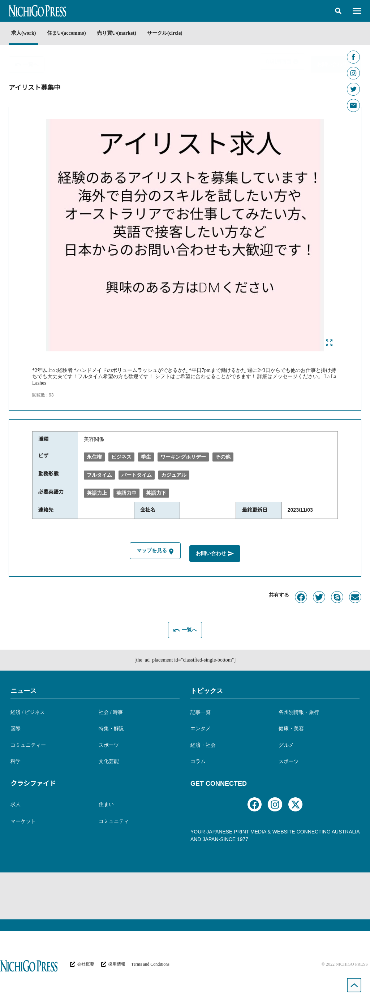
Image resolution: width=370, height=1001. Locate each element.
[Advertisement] (185, 895)
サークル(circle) (173, 33)
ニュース (23, 689)
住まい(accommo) (69, 33)
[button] (338, 11)
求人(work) (23, 33)
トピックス (206, 689)
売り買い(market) (122, 33)
